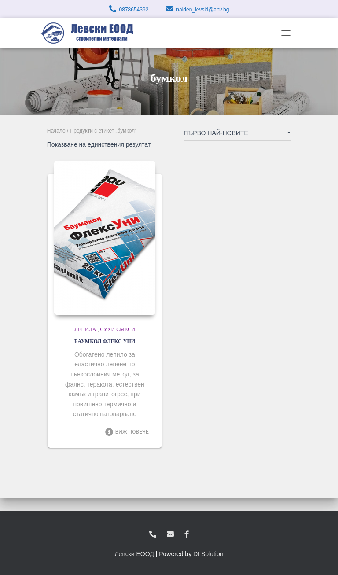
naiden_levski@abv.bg (202, 10)
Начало (56, 131)
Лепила (85, 329)
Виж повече (127, 432)
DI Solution (208, 553)
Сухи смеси (117, 329)
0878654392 (134, 10)
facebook (186, 534)
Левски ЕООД (134, 553)
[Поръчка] (237, 134)
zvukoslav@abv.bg (170, 534)
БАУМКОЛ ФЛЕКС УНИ (105, 341)
